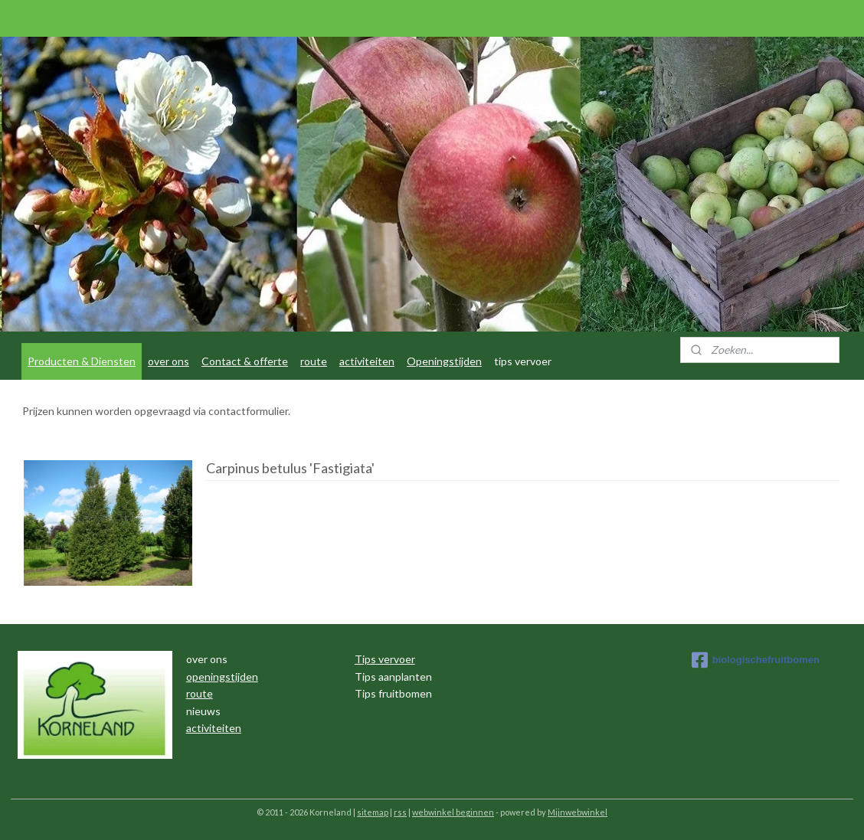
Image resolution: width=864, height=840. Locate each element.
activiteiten (366, 361)
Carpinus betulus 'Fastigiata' (290, 468)
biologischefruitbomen (756, 660)
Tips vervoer (385, 658)
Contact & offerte (244, 361)
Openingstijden (444, 361)
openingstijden (222, 676)
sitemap (372, 812)
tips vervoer (522, 361)
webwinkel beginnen (453, 812)
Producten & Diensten (82, 361)
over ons (168, 361)
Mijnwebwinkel (577, 812)
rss (400, 812)
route (313, 361)
